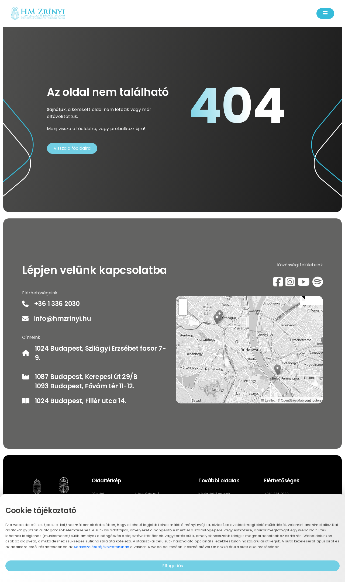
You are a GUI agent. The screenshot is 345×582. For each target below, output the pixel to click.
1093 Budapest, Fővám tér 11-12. (84, 386)
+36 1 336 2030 (57, 303)
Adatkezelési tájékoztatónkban (101, 547)
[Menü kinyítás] (325, 13)
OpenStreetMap (292, 400)
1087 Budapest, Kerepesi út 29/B (86, 376)
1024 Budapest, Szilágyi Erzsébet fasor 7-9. (100, 353)
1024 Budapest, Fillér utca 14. (80, 400)
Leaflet (268, 400)
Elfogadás (172, 566)
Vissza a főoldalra (72, 148)
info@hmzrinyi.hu (62, 318)
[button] (277, 369)
